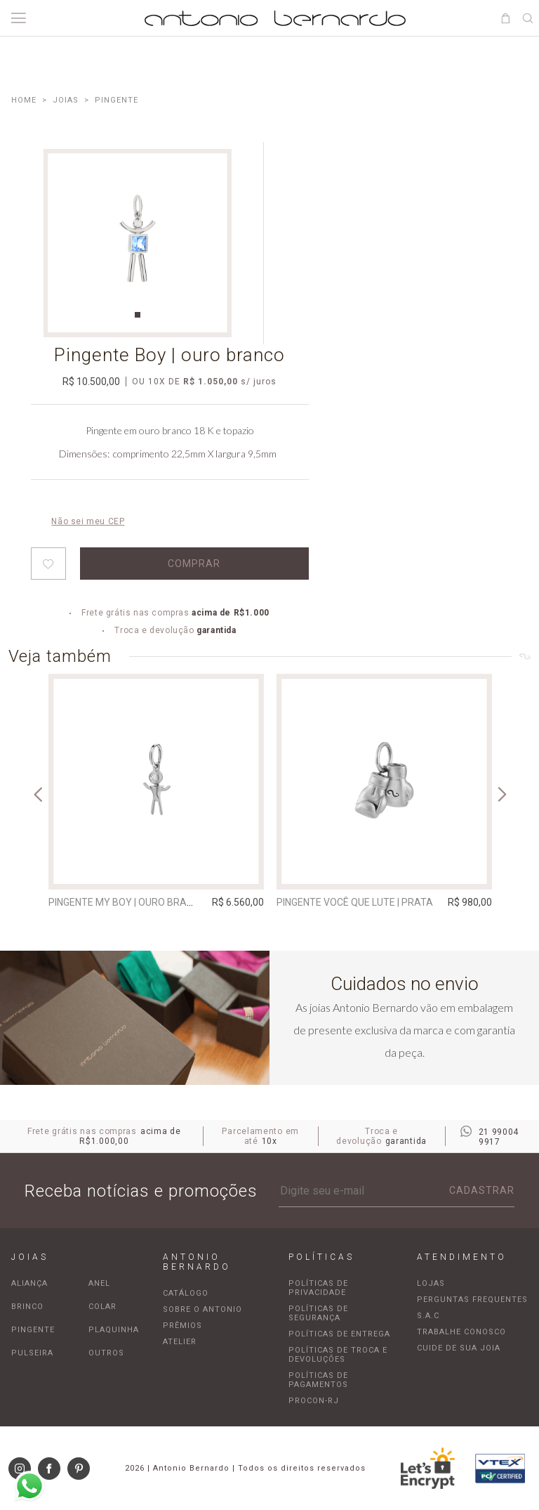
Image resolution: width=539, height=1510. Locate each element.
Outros (106, 1353)
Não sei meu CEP (87, 521)
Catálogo (185, 1293)
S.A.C (428, 1315)
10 (157, 381)
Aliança (29, 1283)
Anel (99, 1283)
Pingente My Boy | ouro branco (127, 902)
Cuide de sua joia (458, 1348)
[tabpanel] (138, 243)
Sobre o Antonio (202, 1309)
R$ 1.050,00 (210, 381)
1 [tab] (137, 315)
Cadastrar (481, 1190)
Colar (102, 1306)
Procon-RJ (313, 1400)
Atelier (180, 1341)
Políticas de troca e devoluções (337, 1355)
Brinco (27, 1306)
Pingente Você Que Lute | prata (355, 902)
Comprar (194, 563)
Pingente (33, 1329)
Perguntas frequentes (472, 1299)
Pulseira (32, 1353)
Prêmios (182, 1325)
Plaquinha (113, 1329)
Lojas (431, 1283)
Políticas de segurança (318, 1313)
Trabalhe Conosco (461, 1331)
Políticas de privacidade (318, 1288)
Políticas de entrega (339, 1334)
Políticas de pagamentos (318, 1380)
